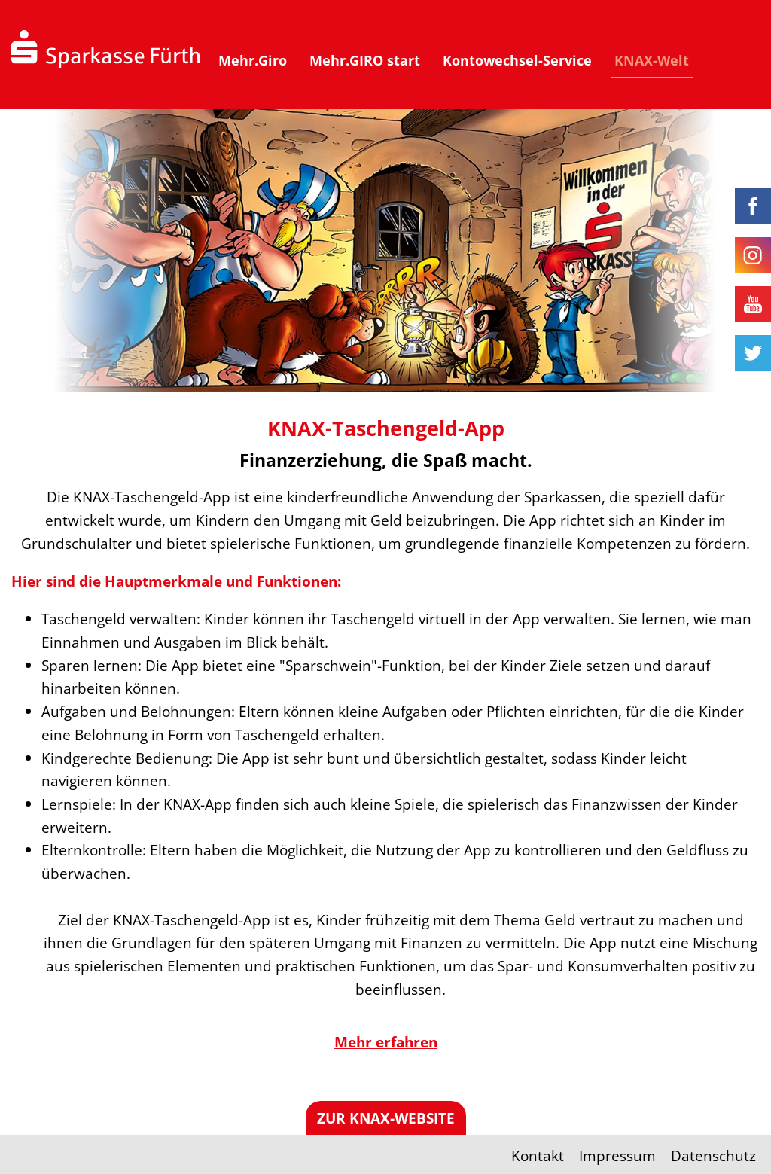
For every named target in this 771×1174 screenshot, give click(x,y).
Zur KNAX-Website (386, 1118)
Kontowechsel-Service (517, 59)
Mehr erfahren (385, 1042)
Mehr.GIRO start (364, 59)
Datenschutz (713, 1155)
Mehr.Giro (252, 59)
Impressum (617, 1155)
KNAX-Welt (651, 59)
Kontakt (537, 1155)
